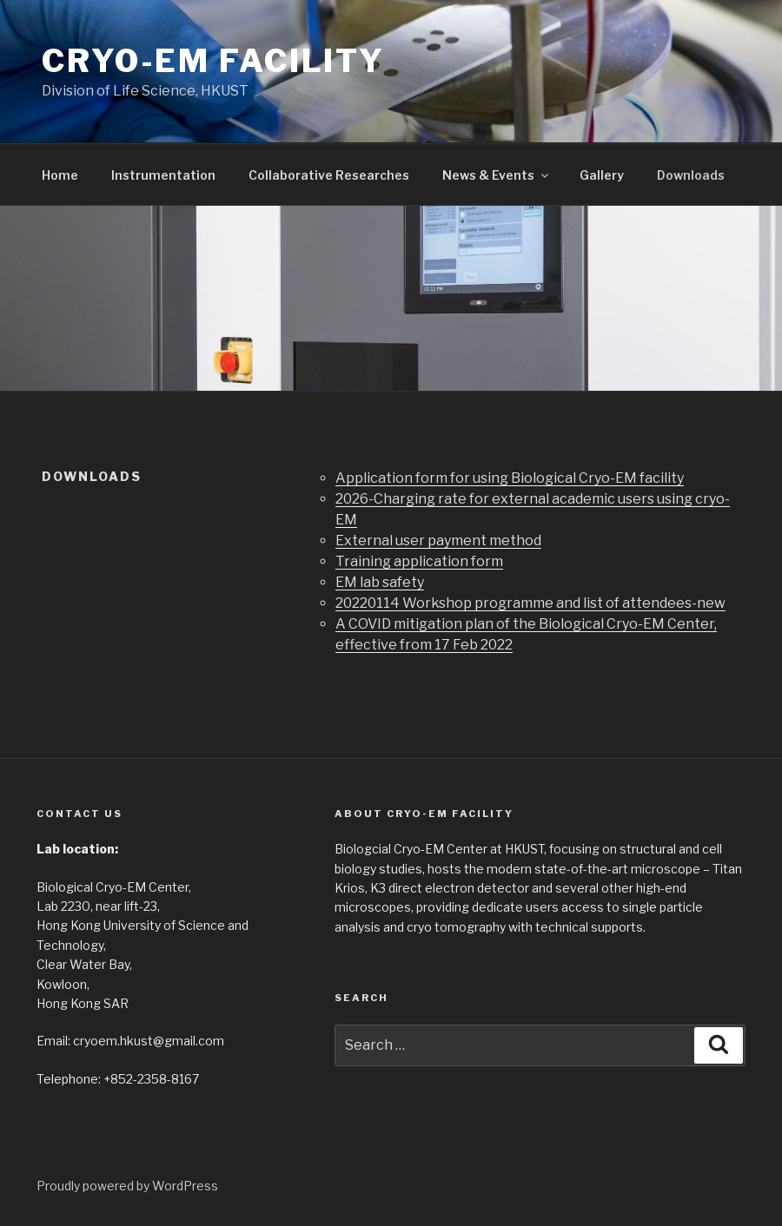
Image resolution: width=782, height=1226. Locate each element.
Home (60, 175)
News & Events (496, 175)
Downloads (691, 175)
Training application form (419, 561)
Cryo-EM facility (213, 61)
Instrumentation (163, 175)
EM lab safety (379, 582)
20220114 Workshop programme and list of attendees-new (530, 603)
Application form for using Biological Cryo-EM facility (509, 478)
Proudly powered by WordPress (127, 1185)
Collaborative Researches (329, 175)
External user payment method (438, 540)
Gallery (602, 175)
